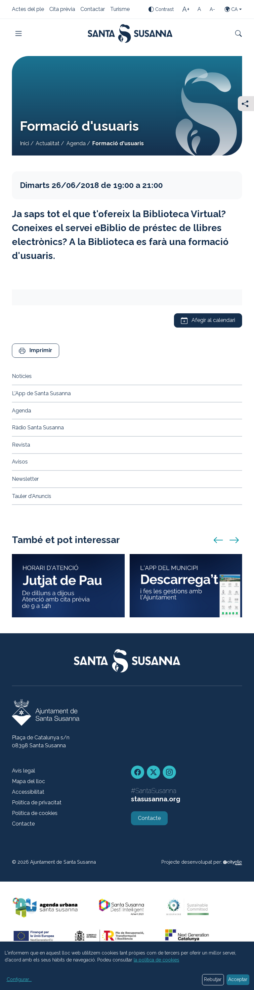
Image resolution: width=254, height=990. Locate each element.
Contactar (92, 9)
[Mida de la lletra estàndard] (199, 9)
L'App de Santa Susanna (41, 393)
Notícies (22, 376)
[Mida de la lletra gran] (185, 9)
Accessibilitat (28, 792)
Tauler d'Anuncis (31, 496)
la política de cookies (156, 959)
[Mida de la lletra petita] (212, 9)
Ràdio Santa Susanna (38, 427)
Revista (21, 445)
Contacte (23, 824)
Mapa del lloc (28, 781)
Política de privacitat (37, 802)
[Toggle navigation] (18, 33)
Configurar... (19, 979)
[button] (35, 350)
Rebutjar (213, 979)
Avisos (20, 462)
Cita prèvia (62, 9)
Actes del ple (28, 9)
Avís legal (23, 771)
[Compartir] (246, 103)
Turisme (120, 9)
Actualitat (48, 143)
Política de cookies (35, 813)
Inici (24, 143)
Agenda (76, 143)
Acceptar (237, 979)
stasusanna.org (155, 799)
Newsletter (25, 479)
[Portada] (130, 33)
